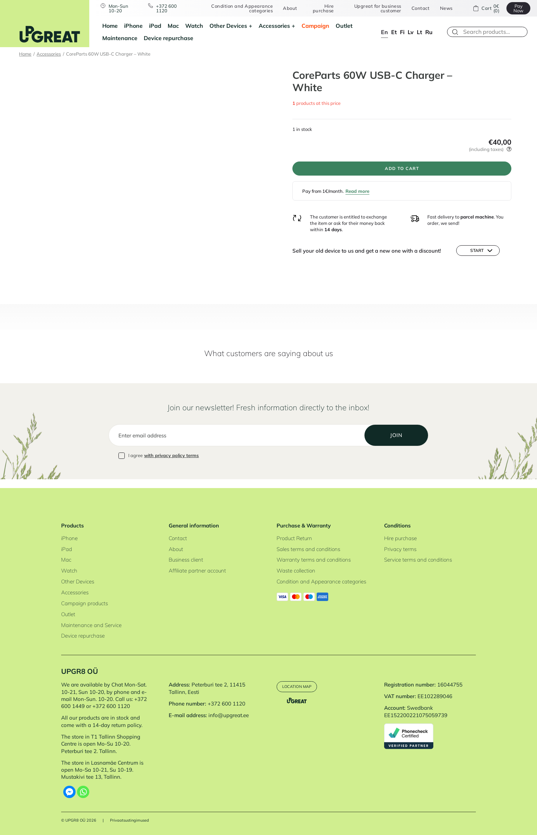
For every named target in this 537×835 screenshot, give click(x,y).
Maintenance (119, 38)
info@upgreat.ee (228, 715)
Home (110, 25)
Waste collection (296, 570)
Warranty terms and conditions (314, 559)
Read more (357, 195)
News (444, 8)
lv (411, 32)
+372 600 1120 (168, 8)
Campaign (315, 25)
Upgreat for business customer (375, 8)
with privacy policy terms (171, 464)
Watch (194, 25)
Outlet (344, 25)
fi (402, 32)
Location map (300, 687)
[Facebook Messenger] (69, 792)
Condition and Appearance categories (242, 8)
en (384, 32)
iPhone (133, 25)
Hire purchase (322, 8)
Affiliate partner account (197, 570)
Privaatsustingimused (129, 820)
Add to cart (402, 170)
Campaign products (84, 603)
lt (419, 32)
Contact (418, 8)
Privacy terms (400, 549)
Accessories (274, 25)
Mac (173, 25)
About (290, 8)
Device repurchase (168, 38)
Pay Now (515, 8)
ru (429, 32)
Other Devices (228, 25)
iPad (155, 25)
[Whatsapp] (83, 792)
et (394, 32)
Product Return (294, 538)
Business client (186, 559)
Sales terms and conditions (308, 549)
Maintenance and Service (91, 625)
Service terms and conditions (418, 559)
